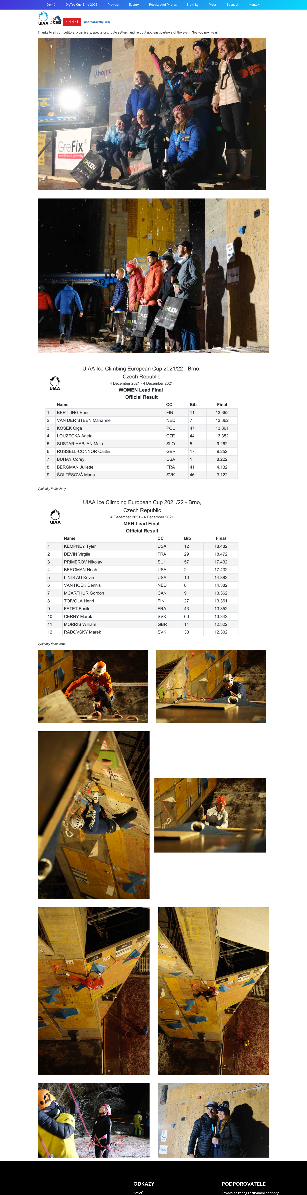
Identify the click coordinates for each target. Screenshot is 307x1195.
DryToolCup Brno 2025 (81, 4)
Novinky (193, 4)
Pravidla (113, 4)
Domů (51, 4)
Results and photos (163, 4)
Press (213, 4)
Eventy (134, 4)
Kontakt (254, 4)
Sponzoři (233, 4)
